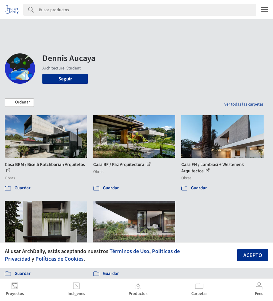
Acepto (252, 255)
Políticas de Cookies (59, 259)
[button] (19, 102)
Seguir (65, 79)
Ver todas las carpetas (244, 104)
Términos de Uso (129, 251)
